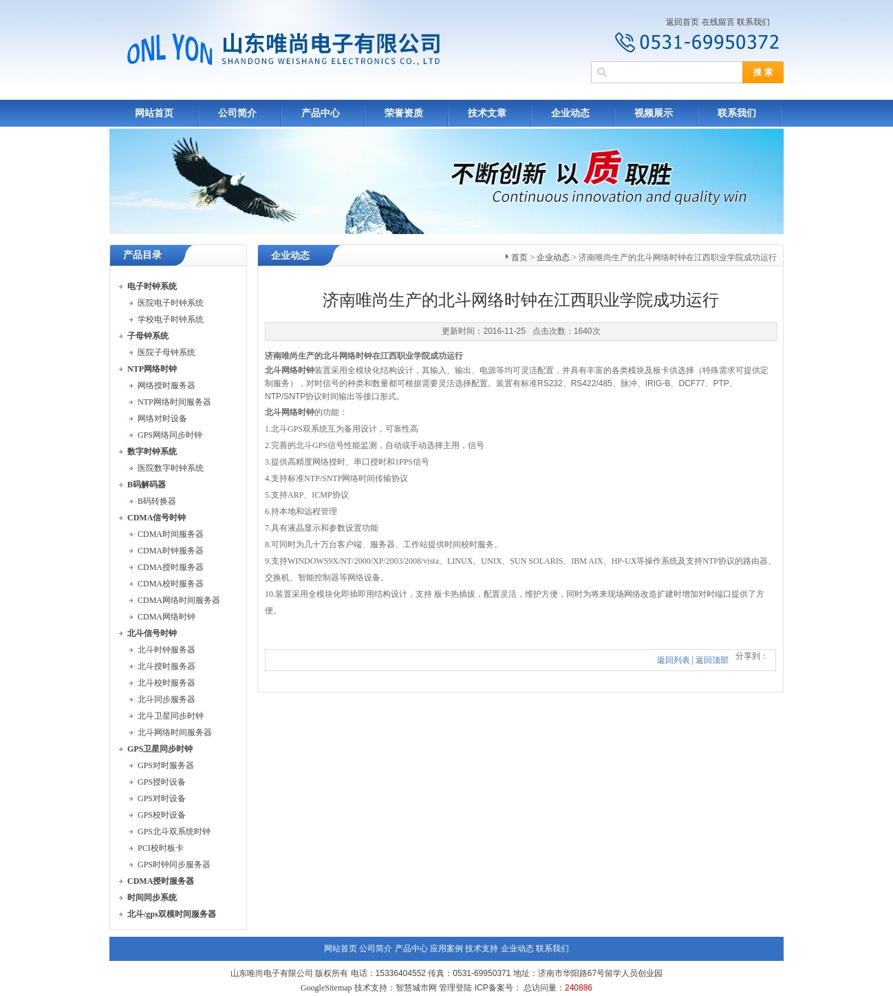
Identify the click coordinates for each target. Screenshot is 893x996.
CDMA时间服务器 (171, 534)
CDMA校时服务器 (171, 584)
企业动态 (570, 113)
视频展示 (653, 113)
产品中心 (320, 113)
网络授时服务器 (166, 385)
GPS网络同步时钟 (170, 435)
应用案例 (446, 948)
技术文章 (487, 113)
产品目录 (142, 255)
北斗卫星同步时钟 (171, 716)
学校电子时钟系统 (171, 319)
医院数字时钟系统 (171, 468)
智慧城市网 (416, 988)
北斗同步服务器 (166, 699)
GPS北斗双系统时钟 (174, 831)
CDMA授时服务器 (171, 567)
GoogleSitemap (326, 988)
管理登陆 (455, 988)
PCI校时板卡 (161, 848)
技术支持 (481, 948)
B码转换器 (157, 501)
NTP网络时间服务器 (174, 402)
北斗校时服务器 (166, 683)
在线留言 (718, 22)
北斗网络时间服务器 (175, 732)
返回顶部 (712, 660)
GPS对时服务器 (166, 765)
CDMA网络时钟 (166, 617)
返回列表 (673, 660)
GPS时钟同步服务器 (174, 864)
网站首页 (154, 113)
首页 (519, 257)
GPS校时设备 (162, 815)
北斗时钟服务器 (166, 650)
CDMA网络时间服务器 (179, 600)
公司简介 (237, 113)
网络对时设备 (162, 418)
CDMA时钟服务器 (171, 550)
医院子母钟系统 (166, 352)
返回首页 (682, 22)
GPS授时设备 (162, 782)
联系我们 (753, 22)
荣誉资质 (404, 113)
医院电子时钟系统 (171, 303)
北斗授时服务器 (166, 666)
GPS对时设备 (162, 798)
